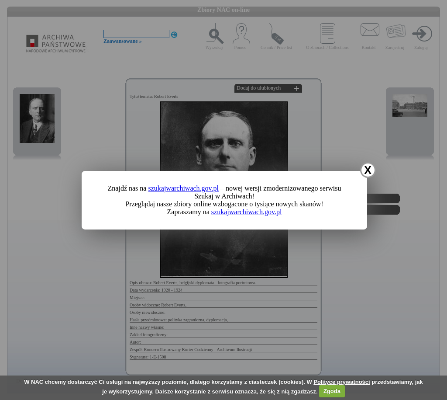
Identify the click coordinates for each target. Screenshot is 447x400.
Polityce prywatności (341, 382)
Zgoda (331, 391)
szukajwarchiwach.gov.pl (183, 188)
